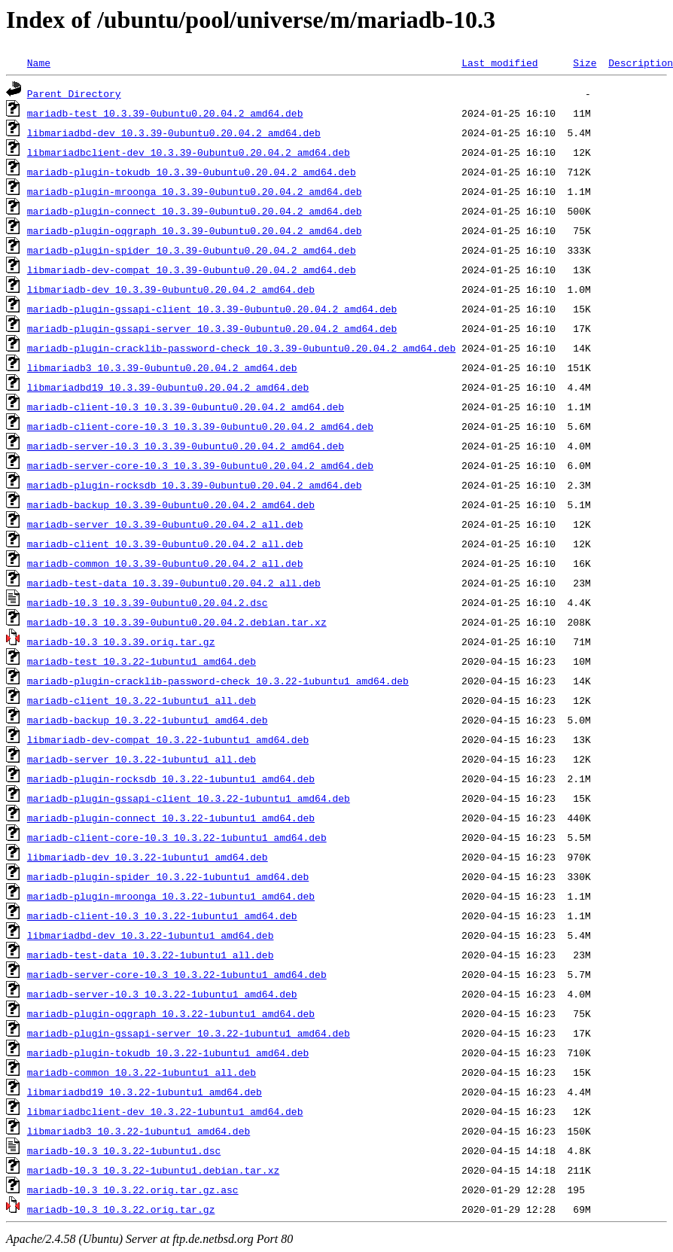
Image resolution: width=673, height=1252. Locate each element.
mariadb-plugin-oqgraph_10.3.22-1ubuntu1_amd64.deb (171, 1013)
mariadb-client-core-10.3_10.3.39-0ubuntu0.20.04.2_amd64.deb (200, 426)
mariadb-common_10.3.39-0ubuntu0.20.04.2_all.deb (165, 563)
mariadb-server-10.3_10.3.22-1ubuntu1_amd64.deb (162, 994)
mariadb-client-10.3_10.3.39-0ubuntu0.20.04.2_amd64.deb (185, 406)
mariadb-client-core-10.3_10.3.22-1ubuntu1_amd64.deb (177, 837)
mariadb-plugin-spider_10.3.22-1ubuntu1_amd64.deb (168, 876)
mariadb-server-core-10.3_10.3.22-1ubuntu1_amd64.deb (177, 974)
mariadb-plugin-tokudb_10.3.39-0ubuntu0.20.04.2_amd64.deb (191, 171)
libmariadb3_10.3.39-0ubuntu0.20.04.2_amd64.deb (162, 367)
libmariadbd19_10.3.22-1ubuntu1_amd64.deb (144, 1091)
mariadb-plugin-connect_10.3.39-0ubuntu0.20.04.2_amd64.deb (194, 211)
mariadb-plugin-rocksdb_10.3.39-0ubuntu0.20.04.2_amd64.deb (194, 485)
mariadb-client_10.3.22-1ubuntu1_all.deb (141, 700)
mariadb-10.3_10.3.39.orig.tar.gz (121, 641)
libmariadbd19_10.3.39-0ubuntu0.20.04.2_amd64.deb (168, 387)
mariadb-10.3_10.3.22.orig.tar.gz (121, 1209)
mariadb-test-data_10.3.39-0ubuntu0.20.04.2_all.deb (174, 582)
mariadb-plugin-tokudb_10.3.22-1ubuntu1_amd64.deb (168, 1052)
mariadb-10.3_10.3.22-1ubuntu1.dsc (124, 1150)
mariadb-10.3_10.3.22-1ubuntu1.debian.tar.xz (153, 1170)
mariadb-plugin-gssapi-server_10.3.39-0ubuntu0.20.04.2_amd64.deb (212, 328)
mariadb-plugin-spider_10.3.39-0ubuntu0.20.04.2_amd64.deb (191, 250)
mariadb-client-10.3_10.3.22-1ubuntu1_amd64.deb (162, 915)
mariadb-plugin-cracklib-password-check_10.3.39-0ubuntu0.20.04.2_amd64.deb (241, 348)
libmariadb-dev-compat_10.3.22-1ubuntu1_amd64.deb (168, 739)
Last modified (499, 62)
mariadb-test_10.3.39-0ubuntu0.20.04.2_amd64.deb (165, 113)
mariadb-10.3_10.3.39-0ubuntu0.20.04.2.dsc (147, 602)
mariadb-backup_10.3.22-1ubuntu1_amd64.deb (147, 720)
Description (640, 62)
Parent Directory (74, 93)
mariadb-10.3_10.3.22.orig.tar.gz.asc (133, 1189)
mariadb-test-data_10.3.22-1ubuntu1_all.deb (150, 954)
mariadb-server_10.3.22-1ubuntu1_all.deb (141, 759)
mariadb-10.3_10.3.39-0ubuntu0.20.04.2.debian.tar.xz (177, 622)
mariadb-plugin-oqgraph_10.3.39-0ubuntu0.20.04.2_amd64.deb (194, 230)
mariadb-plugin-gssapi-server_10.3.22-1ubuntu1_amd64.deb (188, 1033)
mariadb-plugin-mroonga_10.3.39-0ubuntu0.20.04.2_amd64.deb (194, 191)
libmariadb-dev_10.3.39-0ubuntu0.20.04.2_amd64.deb (171, 289)
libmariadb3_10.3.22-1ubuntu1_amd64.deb (138, 1131)
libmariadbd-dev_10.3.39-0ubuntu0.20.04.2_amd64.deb (174, 132)
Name (38, 62)
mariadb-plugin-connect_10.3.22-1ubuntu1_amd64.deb (171, 817)
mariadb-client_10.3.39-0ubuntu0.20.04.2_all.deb (165, 543)
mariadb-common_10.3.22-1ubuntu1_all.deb (141, 1072)
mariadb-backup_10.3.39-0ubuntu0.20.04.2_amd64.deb (171, 504)
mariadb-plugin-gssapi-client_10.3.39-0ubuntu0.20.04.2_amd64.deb (212, 308)
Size (584, 62)
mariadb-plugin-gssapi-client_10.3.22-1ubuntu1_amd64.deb (188, 798)
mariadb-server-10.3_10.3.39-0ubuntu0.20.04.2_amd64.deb (185, 445)
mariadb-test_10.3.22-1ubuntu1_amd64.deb (141, 661)
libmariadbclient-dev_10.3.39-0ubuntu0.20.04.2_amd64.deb (188, 152)
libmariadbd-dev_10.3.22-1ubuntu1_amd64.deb (150, 935)
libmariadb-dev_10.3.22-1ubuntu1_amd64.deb (147, 857)
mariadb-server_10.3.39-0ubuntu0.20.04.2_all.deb (165, 524)
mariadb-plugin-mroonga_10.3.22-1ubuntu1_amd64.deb (171, 896)
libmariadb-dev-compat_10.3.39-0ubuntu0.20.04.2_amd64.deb (191, 269)
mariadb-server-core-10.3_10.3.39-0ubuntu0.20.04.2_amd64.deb (200, 465)
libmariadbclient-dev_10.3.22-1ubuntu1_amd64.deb (165, 1111)
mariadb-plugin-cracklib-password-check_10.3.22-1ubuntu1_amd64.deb (218, 680)
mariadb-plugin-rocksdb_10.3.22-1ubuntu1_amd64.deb (171, 778)
